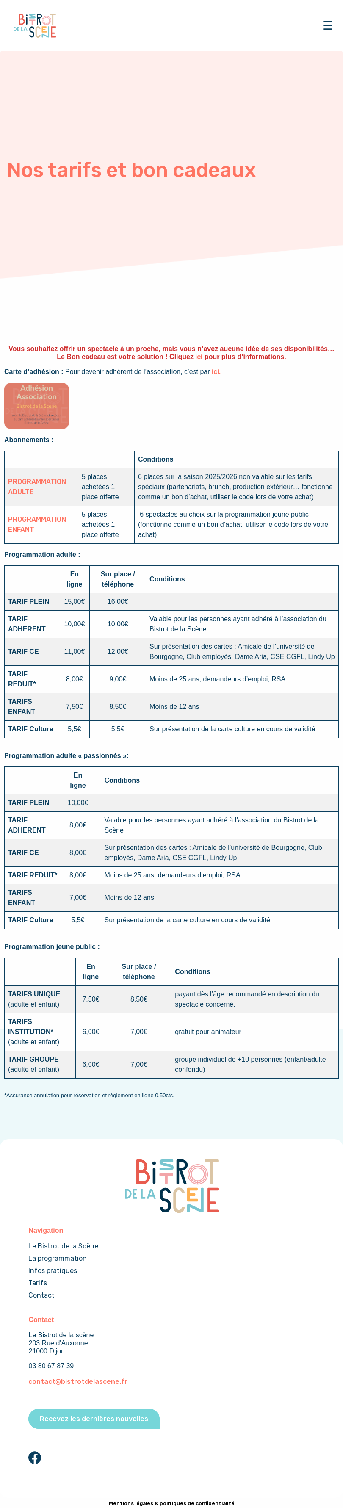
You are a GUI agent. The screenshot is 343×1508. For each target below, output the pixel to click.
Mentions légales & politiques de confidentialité (172, 1503)
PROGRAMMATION (37, 482)
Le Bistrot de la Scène (63, 1246)
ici (198, 357)
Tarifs (37, 1283)
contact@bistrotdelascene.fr (77, 1382)
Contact (41, 1295)
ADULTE (21, 492)
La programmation (57, 1258)
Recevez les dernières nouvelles (94, 1419)
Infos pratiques (52, 1271)
